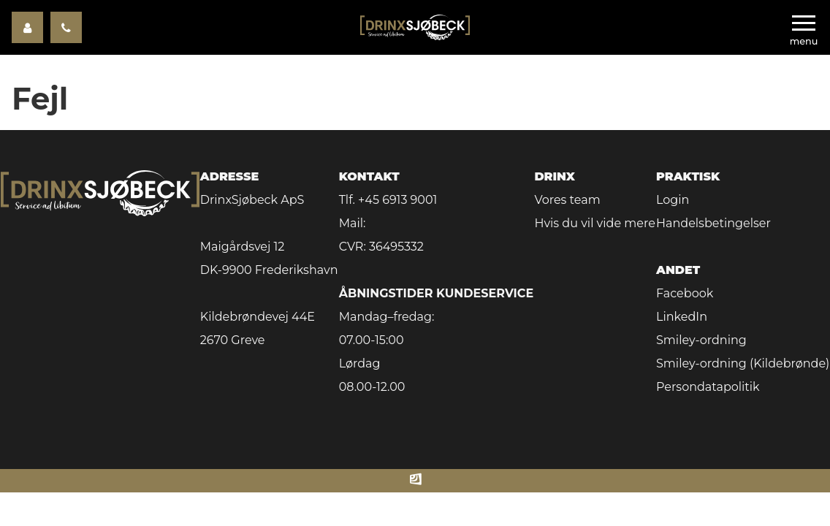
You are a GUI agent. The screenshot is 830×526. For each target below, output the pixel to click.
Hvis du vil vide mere (594, 223)
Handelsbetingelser (713, 223)
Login (672, 200)
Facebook (684, 293)
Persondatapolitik (708, 387)
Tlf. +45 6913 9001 (388, 200)
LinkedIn (681, 317)
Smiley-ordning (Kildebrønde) (742, 363)
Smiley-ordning (701, 340)
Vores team (567, 200)
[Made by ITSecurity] (415, 480)
